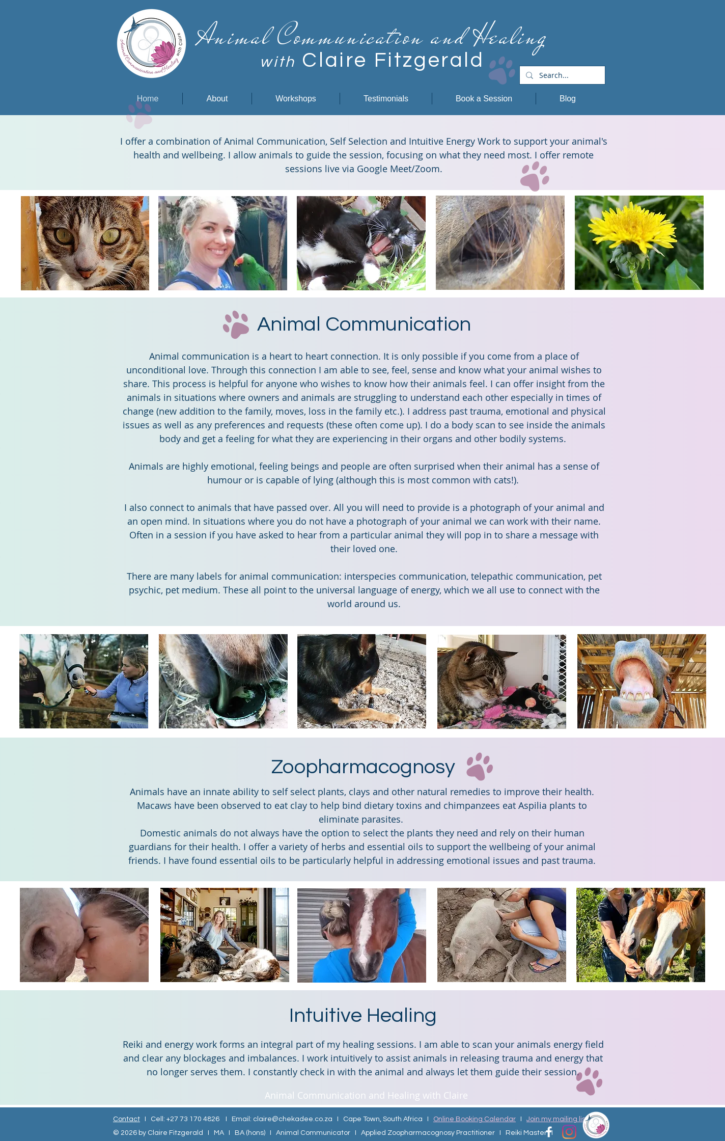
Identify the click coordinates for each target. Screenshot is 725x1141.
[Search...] (561, 75)
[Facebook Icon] (549, 1132)
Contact (126, 1119)
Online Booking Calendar (474, 1119)
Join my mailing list (557, 1119)
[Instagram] (569, 1132)
